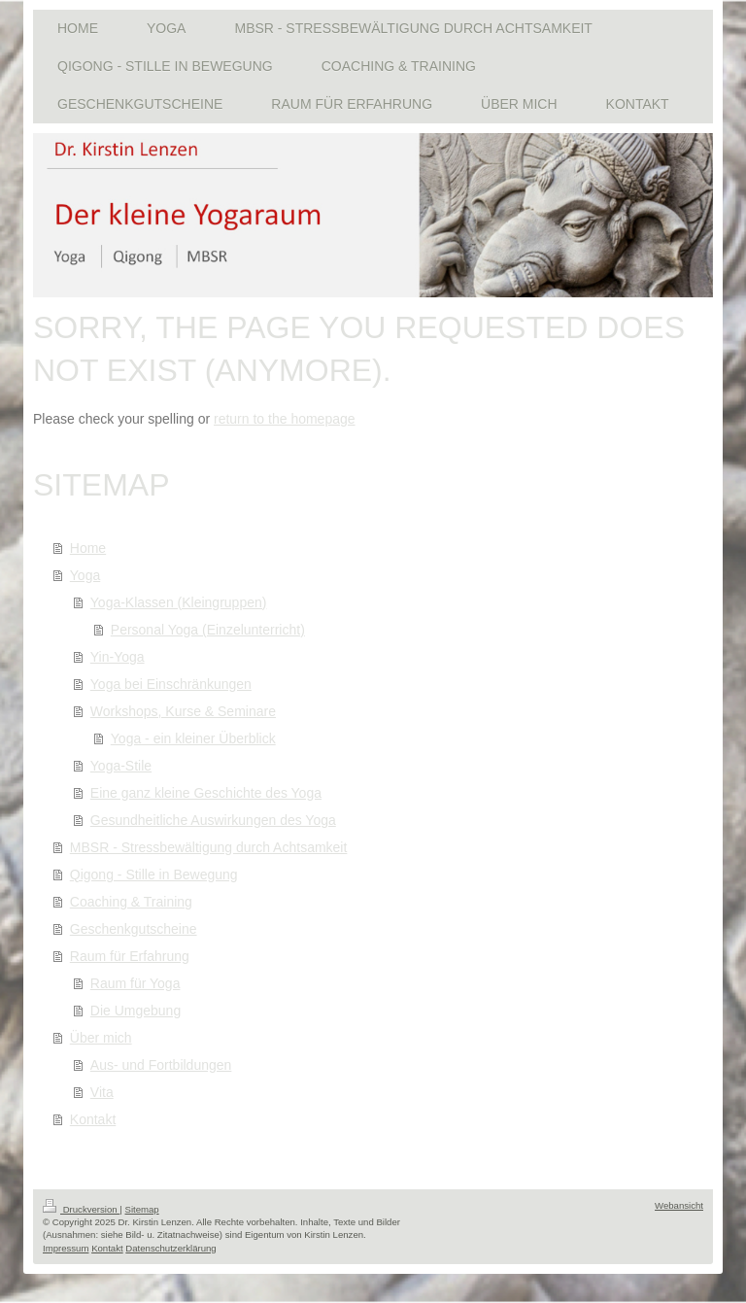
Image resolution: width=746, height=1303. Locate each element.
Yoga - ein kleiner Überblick (193, 738)
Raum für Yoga (135, 983)
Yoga (85, 575)
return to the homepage (285, 419)
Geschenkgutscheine (133, 929)
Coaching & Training (131, 901)
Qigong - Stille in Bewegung (154, 874)
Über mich (101, 1038)
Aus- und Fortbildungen (161, 1065)
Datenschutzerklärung (170, 1248)
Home (88, 548)
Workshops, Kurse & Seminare (183, 711)
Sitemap (141, 1209)
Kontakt (93, 1119)
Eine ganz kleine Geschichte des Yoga (206, 793)
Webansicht (679, 1205)
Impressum (65, 1248)
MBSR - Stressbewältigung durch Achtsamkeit (209, 847)
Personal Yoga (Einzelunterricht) (208, 629)
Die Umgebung (135, 1010)
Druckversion (81, 1209)
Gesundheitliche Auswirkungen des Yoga (213, 820)
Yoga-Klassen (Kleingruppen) (178, 602)
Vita (102, 1092)
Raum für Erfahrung (129, 956)
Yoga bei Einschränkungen (171, 684)
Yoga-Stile (121, 765)
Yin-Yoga (117, 657)
